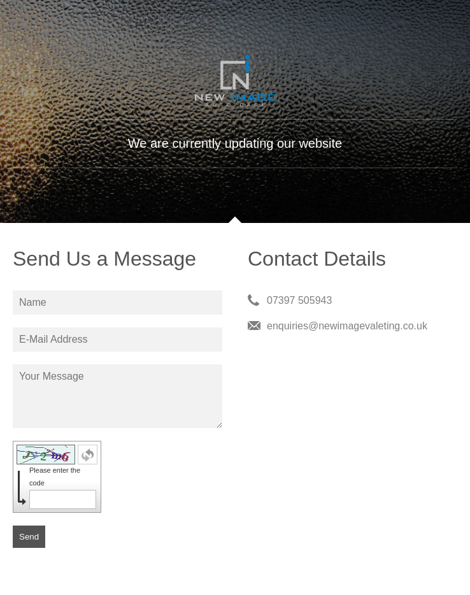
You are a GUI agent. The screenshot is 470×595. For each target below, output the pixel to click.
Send (29, 536)
